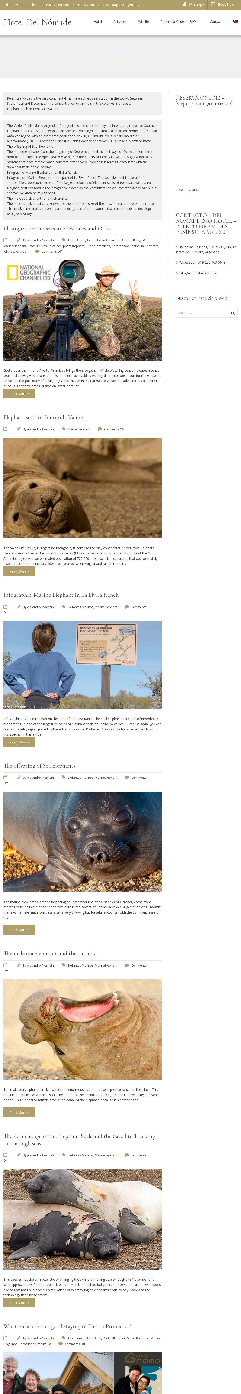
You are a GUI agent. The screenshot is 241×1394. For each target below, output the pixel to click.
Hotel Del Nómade (37, 22)
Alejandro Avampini (41, 240)
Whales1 (22, 251)
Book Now (222, 4)
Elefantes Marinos (80, 607)
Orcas (31, 246)
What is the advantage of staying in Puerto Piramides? (67, 1326)
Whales (8, 251)
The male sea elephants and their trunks (50, 953)
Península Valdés (49, 246)
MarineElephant (14, 246)
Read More (19, 393)
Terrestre (151, 246)
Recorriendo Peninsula (128, 246)
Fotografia (140, 240)
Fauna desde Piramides (103, 240)
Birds (71, 240)
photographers (73, 246)
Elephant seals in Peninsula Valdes (43, 417)
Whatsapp (193, 4)
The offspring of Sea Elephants (39, 765)
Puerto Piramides (98, 246)
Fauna (80, 240)
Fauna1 (126, 240)
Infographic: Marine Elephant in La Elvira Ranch (61, 594)
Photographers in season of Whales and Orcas (57, 228)
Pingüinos (10, 1344)
